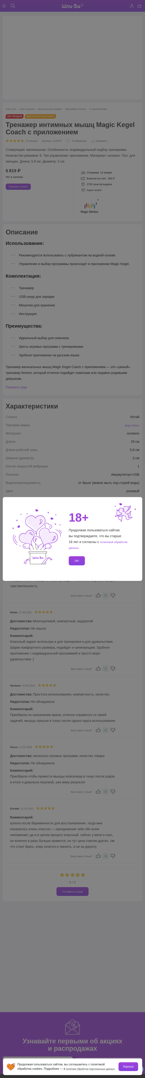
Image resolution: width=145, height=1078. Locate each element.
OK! (77, 561)
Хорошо (127, 1064)
